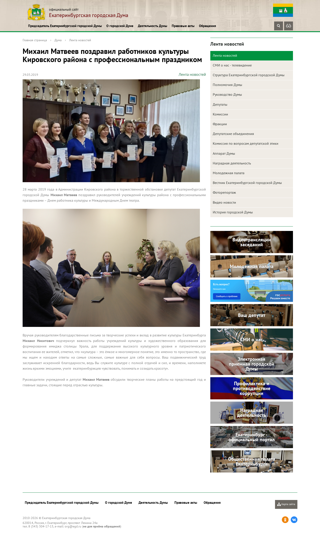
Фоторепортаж (224, 192)
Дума (58, 40)
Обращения (207, 26)
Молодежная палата (228, 173)
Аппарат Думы (224, 153)
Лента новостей (80, 40)
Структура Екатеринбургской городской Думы (249, 75)
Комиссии (220, 114)
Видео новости (224, 202)
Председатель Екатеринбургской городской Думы (65, 26)
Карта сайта (286, 504)
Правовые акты (183, 26)
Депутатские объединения (233, 133)
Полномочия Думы (227, 84)
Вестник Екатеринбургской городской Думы (247, 182)
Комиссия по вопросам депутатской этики (245, 143)
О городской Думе (119, 26)
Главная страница (35, 40)
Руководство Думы (227, 94)
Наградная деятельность (232, 163)
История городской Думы (233, 212)
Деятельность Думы (152, 26)
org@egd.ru (73, 526)
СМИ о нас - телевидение (232, 65)
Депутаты (220, 104)
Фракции (220, 124)
